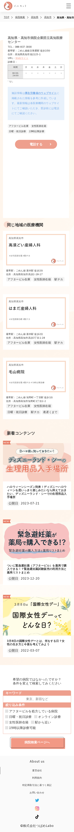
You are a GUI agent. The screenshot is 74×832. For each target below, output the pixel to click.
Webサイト (21, 58)
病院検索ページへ (37, 742)
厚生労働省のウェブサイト (41, 93)
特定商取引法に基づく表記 (37, 785)
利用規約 (37, 778)
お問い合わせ (37, 792)
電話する (36, 144)
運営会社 (37, 770)
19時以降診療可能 (22, 728)
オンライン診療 (49, 717)
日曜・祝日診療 (20, 717)
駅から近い (43, 723)
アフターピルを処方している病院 (33, 712)
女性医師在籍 (18, 723)
